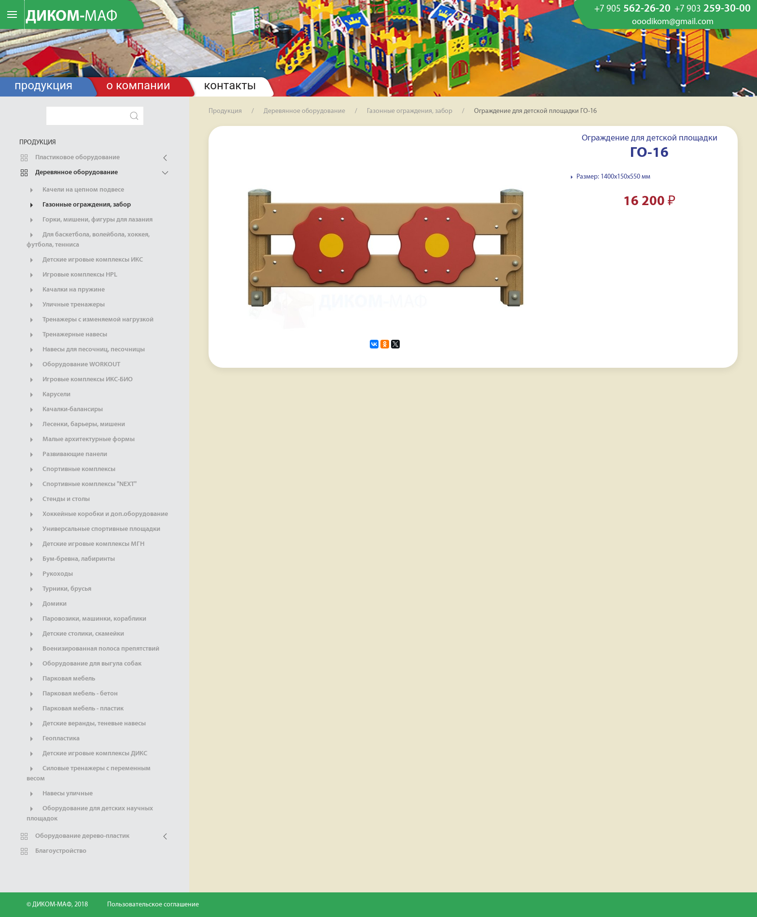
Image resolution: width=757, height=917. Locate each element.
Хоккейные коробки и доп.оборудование (97, 514)
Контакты (230, 85)
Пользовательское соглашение (153, 904)
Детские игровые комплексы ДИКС (87, 754)
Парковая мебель (61, 679)
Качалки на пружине (66, 290)
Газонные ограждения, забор (79, 205)
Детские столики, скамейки (75, 634)
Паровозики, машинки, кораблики (86, 619)
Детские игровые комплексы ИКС (85, 260)
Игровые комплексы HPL (72, 275)
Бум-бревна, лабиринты (71, 559)
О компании (138, 85)
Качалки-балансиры (65, 410)
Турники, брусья (59, 589)
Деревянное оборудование (68, 173)
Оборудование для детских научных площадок (90, 813)
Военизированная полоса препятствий (93, 649)
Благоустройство (52, 851)
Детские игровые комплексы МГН (85, 544)
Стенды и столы (58, 499)
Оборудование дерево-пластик (74, 836)
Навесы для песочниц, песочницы (86, 350)
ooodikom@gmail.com (673, 22)
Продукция (43, 85)
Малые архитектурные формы (81, 440)
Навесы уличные (60, 794)
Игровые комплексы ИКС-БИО (80, 380)
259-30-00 (712, 9)
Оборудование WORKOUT (73, 365)
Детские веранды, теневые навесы (86, 724)
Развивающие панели (67, 454)
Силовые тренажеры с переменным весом (89, 773)
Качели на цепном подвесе (75, 190)
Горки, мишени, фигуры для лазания (90, 220)
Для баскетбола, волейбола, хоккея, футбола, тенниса (88, 239)
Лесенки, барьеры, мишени (76, 425)
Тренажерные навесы (67, 335)
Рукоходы (50, 574)
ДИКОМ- (71, 17)
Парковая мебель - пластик (75, 709)
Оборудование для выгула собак (84, 664)
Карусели (48, 395)
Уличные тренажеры (66, 305)
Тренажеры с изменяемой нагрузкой (90, 320)
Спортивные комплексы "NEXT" (82, 484)
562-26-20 (632, 9)
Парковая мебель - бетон (72, 694)
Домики (47, 604)
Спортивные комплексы (71, 469)
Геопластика (53, 739)
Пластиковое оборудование (69, 158)
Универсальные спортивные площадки (93, 529)
